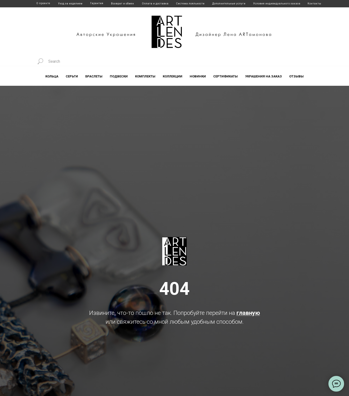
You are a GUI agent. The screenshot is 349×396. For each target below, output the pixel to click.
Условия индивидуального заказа (276, 3)
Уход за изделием (70, 3)
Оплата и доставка (155, 3)
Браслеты (93, 76)
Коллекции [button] (172, 76)
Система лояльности (190, 3)
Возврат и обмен (122, 3)
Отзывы (296, 76)
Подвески (119, 76)
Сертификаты (225, 76)
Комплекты (145, 76)
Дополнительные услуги (229, 3)
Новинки (198, 76)
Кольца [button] (51, 76)
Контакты (314, 3)
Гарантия (96, 3)
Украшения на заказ (263, 76)
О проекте (43, 3)
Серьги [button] (72, 76)
